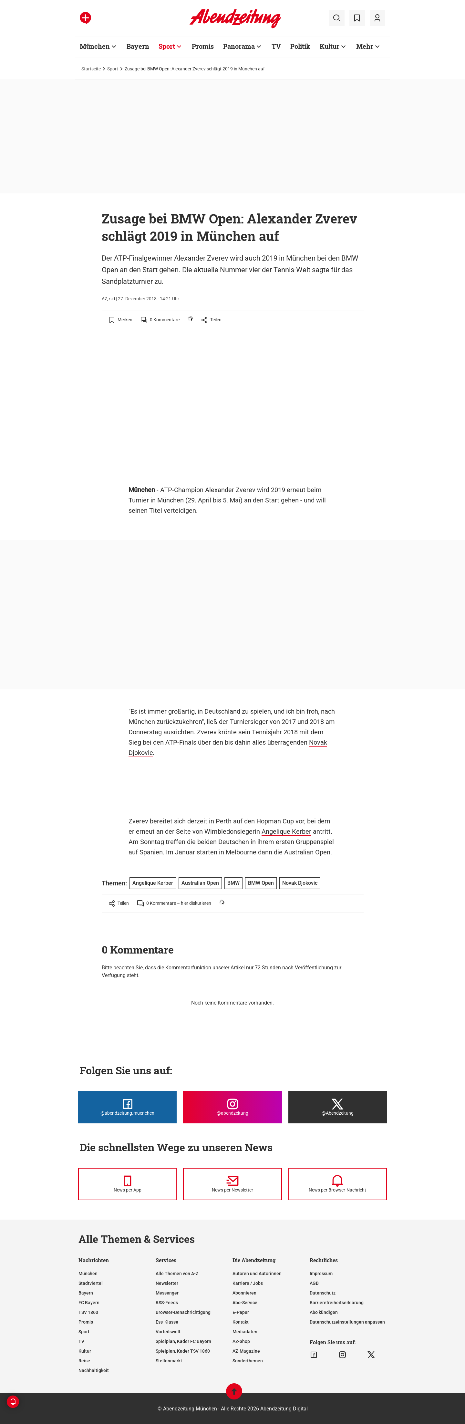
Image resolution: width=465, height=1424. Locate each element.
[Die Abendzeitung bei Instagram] (232, 1107)
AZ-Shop (241, 1341)
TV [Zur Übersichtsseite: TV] (276, 46)
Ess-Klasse (167, 1322)
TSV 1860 (88, 1312)
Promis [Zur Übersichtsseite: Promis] (203, 46)
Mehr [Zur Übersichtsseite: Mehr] (364, 46)
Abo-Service (244, 1302)
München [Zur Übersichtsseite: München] (95, 46)
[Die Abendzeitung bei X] (337, 1107)
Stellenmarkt (169, 1360)
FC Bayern (88, 1302)
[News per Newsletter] (232, 1184)
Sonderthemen (247, 1360)
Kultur (84, 1351)
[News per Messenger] (127, 1184)
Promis (85, 1322)
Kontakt (240, 1322)
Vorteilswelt (168, 1331)
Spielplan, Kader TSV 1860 (183, 1351)
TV (81, 1341)
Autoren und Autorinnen (257, 1273)
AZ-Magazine (246, 1351)
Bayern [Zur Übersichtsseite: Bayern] (138, 46)
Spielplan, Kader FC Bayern (183, 1341)
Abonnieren (244, 1292)
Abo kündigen (324, 1312)
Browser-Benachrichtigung (183, 1312)
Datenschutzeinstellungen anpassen (347, 1322)
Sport (112, 68)
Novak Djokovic (299, 883)
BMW (233, 883)
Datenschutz (323, 1292)
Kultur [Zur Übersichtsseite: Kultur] (329, 46)
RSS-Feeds (167, 1302)
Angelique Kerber (286, 831)
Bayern (85, 1292)
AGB (314, 1283)
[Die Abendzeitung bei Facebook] (127, 1107)
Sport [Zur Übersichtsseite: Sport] (167, 46)
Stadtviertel (90, 1283)
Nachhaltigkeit (93, 1370)
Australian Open (307, 852)
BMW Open (261, 883)
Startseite (91, 68)
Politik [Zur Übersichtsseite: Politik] (300, 46)
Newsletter (167, 1283)
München (88, 1273)
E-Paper (240, 1312)
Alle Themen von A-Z (177, 1273)
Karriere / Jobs (247, 1283)
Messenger (167, 1292)
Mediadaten (244, 1331)
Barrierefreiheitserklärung (337, 1302)
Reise (84, 1360)
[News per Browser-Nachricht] (337, 1184)
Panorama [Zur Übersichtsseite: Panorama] (239, 46)
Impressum (321, 1273)
